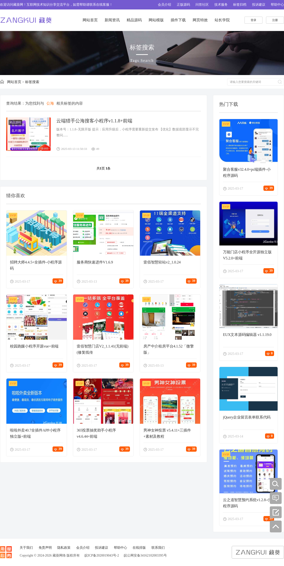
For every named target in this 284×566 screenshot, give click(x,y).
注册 (275, 20)
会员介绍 (164, 4)
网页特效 (200, 20)
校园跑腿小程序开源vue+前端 (34, 346)
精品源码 (134, 20)
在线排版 (139, 547)
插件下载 (178, 20)
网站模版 (156, 20)
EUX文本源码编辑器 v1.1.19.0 (247, 335)
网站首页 (90, 20)
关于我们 (26, 547)
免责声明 (45, 547)
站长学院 (222, 20)
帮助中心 (277, 4)
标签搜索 (32, 82)
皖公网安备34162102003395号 (145, 555)
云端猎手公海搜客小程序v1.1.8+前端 (94, 120)
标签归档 (239, 4)
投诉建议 (258, 4)
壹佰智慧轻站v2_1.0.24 (162, 262)
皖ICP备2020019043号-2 (101, 555)
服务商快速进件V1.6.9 (95, 262)
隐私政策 (64, 547)
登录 (253, 20)
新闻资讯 (112, 20)
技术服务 (221, 4)
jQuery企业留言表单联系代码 (247, 417)
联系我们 (158, 547)
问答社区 (202, 4)
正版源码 (183, 4)
